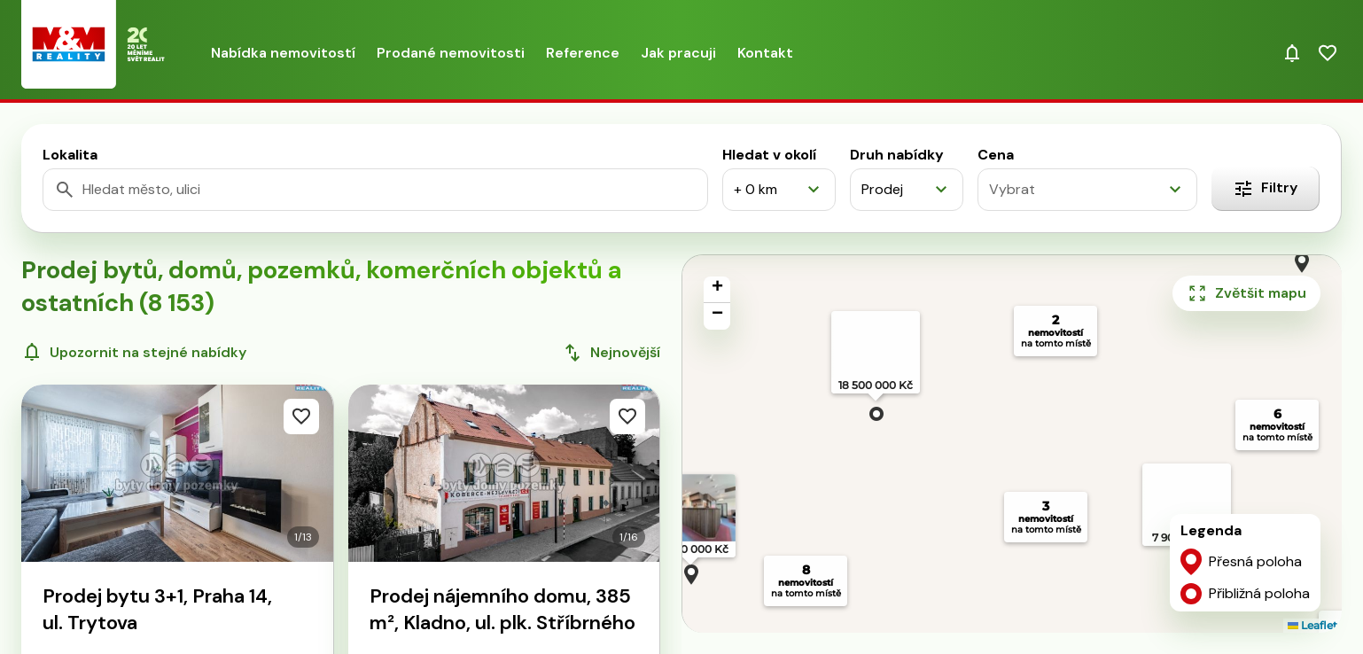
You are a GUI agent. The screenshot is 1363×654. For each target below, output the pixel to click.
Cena (995, 154)
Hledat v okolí (769, 154)
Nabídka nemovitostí (283, 52)
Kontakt (765, 52)
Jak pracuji (678, 52)
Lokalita (70, 154)
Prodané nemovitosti (451, 52)
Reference (582, 52)
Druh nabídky (897, 154)
